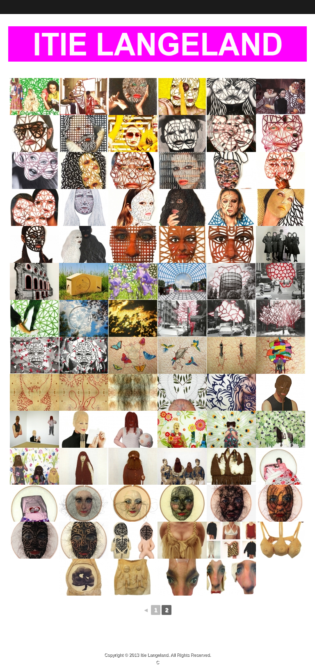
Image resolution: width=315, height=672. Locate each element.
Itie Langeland (154, 654)
